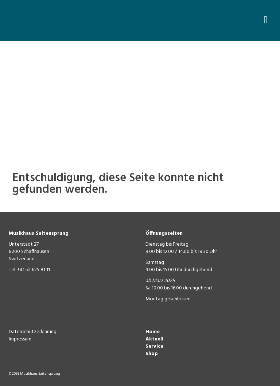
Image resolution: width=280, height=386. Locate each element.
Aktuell (154, 339)
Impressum (20, 339)
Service (154, 346)
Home (152, 332)
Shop (151, 354)
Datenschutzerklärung (33, 332)
